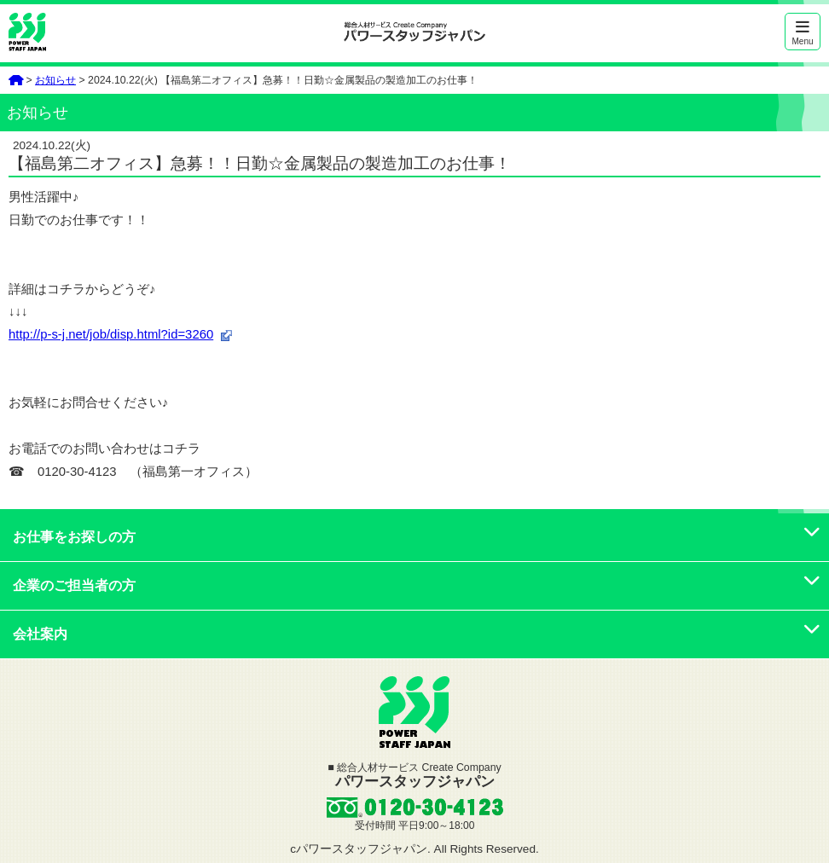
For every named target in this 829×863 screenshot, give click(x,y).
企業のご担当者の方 (416, 585)
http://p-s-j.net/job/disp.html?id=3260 (111, 334)
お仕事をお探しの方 (416, 537)
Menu (802, 33)
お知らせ (55, 80)
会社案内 (416, 634)
